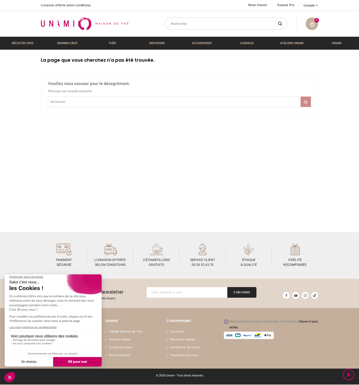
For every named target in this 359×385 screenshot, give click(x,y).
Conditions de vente (185, 347)
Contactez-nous (121, 347)
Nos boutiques (120, 355)
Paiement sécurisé (185, 355)
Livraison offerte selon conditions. (66, 5)
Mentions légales (183, 340)
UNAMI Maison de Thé (126, 332)
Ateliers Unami (120, 340)
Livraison (177, 332)
